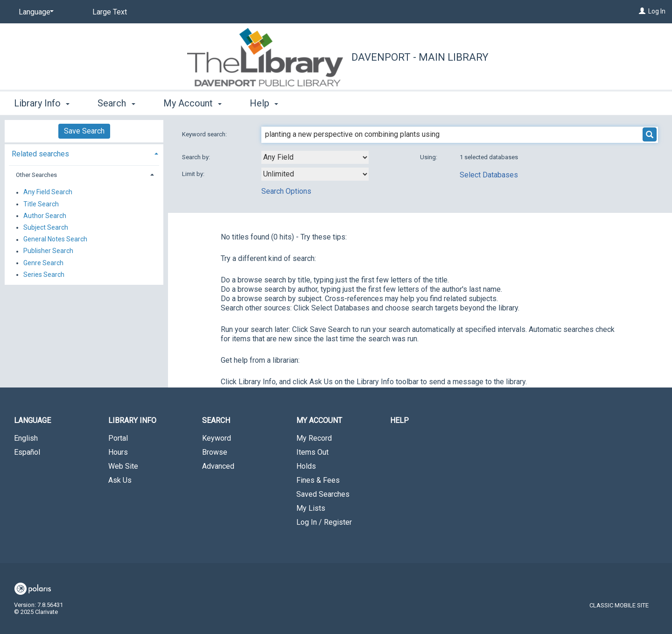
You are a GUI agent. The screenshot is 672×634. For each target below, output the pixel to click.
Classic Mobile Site (619, 605)
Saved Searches (323, 494)
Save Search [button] (84, 131)
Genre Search (43, 263)
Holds (306, 466)
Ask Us (120, 480)
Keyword (216, 438)
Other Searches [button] (36, 174)
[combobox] (315, 157)
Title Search (41, 204)
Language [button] (32, 420)
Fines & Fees (318, 480)
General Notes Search (55, 239)
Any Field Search (47, 192)
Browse (214, 452)
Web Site (123, 466)
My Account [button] (192, 103)
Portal (118, 438)
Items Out (312, 452)
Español (27, 452)
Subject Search (45, 227)
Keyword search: (205, 134)
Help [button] (264, 103)
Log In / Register (324, 522)
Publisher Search (48, 251)
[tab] (84, 152)
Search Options (286, 191)
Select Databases (489, 174)
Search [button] (116, 103)
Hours (118, 452)
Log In (656, 11)
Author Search (44, 215)
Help (399, 420)
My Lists (310, 508)
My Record (314, 438)
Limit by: (194, 173)
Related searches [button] (40, 153)
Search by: (196, 157)
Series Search (43, 274)
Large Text (109, 11)
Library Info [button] (42, 103)
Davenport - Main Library (420, 57)
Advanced (218, 466)
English (26, 438)
